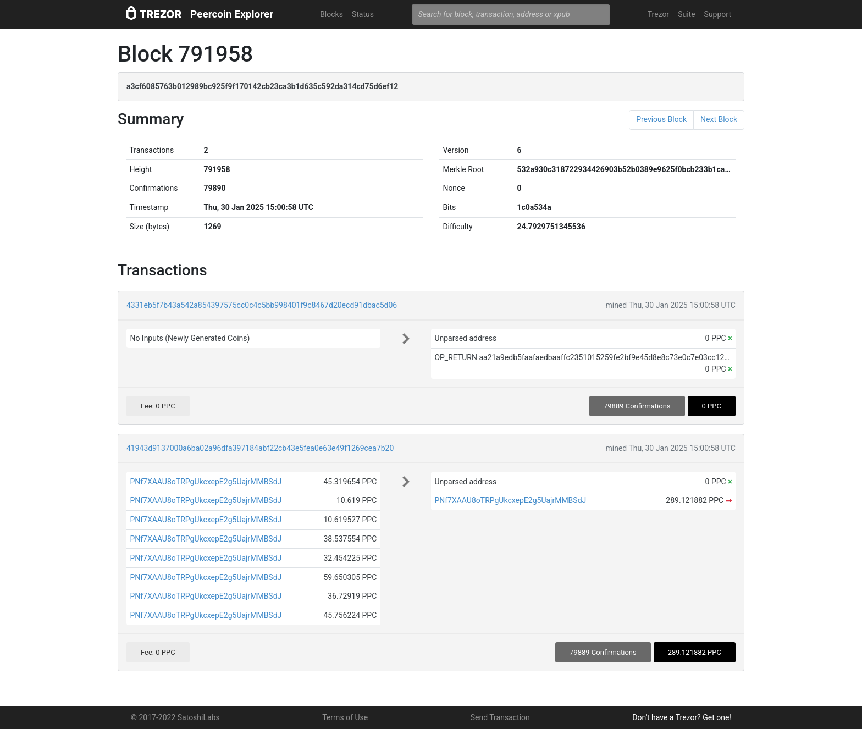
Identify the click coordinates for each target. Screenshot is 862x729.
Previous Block (661, 119)
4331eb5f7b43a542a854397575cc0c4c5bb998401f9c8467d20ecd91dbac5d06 (261, 305)
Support (717, 14)
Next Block (718, 119)
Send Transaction (500, 717)
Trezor (658, 14)
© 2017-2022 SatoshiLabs (175, 717)
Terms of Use (345, 717)
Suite (686, 14)
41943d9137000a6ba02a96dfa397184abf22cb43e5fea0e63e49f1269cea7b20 (260, 448)
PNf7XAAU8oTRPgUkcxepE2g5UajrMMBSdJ (205, 481)
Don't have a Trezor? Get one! (681, 717)
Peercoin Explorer (231, 14)
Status (363, 14)
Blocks (331, 14)
